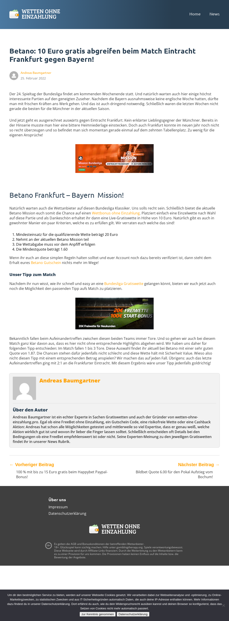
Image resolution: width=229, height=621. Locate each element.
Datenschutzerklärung (67, 513)
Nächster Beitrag (199, 464)
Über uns (57, 499)
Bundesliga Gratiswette (123, 283)
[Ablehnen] (223, 605)
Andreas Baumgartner (69, 380)
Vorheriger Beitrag (31, 464)
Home (195, 13)
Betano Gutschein (46, 262)
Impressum (58, 507)
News (215, 13)
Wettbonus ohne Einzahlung (116, 213)
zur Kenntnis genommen (97, 614)
